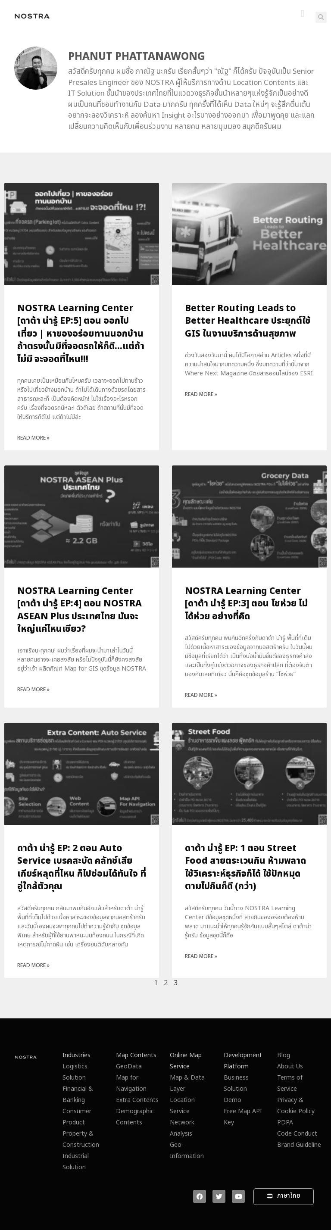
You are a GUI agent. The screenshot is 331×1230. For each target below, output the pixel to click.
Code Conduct (297, 1133)
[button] (303, 14)
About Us (290, 1066)
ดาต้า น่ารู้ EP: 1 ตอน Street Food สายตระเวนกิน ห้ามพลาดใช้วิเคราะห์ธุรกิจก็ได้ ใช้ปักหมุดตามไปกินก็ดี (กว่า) (245, 867)
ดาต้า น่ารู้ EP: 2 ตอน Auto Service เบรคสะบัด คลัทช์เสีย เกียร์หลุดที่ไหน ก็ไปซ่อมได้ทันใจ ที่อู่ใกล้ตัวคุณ (81, 867)
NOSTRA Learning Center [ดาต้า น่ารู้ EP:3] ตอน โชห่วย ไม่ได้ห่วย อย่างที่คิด (246, 603)
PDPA (285, 1122)
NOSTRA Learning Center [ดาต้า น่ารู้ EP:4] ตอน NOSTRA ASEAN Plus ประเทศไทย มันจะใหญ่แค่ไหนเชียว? (79, 610)
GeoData (129, 1066)
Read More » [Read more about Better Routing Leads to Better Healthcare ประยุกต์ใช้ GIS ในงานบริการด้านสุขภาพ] (201, 394)
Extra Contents (137, 1100)
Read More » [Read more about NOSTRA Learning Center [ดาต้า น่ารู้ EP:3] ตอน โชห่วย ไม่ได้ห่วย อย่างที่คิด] (201, 695)
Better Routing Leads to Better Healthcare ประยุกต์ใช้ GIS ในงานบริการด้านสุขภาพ (248, 321)
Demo (232, 1100)
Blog (283, 1055)
